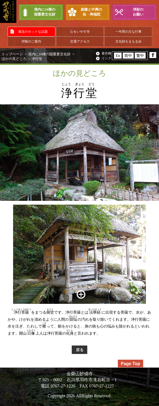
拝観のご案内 (31, 41)
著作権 (106, 53)
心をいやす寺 (80, 32)
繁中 (140, 55)
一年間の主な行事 (128, 32)
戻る (79, 350)
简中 (128, 55)
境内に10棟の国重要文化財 (49, 54)
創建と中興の (91, 12)
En (118, 55)
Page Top (130, 363)
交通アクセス (80, 41)
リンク (106, 58)
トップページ (12, 54)
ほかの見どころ (14, 59)
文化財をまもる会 (128, 41)
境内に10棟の (44, 12)
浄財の (138, 12)
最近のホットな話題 (33, 32)
